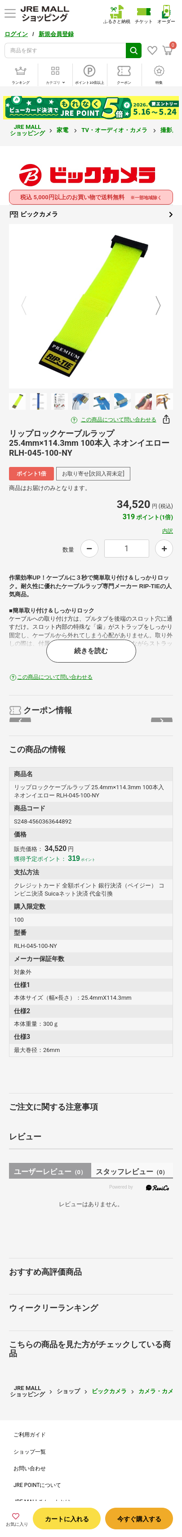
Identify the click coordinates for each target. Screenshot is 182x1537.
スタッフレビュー (132, 1171)
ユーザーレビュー (50, 1171)
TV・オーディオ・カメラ (115, 130)
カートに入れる (67, 1519)
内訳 (167, 531)
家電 (63, 130)
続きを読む (91, 651)
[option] (91, 306)
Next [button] (153, 306)
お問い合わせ (29, 1468)
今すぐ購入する (139, 1519)
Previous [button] (29, 306)
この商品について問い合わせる (118, 419)
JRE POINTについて (37, 1485)
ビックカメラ (91, 215)
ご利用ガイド (29, 1435)
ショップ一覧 (29, 1452)
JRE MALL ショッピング (27, 130)
